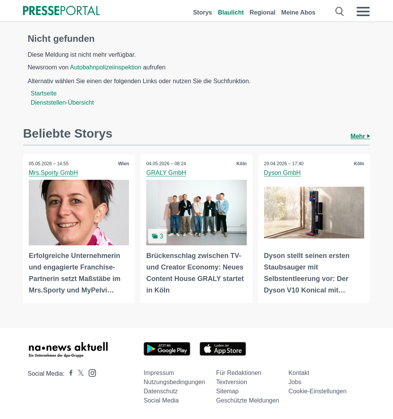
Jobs (295, 382)
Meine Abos (298, 12)
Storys (202, 12)
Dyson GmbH (282, 172)
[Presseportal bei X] (78, 373)
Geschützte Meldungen (247, 400)
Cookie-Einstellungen (318, 391)
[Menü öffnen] (363, 11)
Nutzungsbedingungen (174, 382)
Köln (241, 163)
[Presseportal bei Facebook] (68, 373)
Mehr (360, 136)
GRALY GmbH (166, 172)
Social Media (161, 400)
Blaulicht (231, 12)
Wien (123, 163)
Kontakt (299, 373)
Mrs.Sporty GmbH (53, 172)
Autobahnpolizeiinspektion (105, 67)
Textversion (231, 382)
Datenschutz (161, 391)
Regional (262, 12)
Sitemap (227, 391)
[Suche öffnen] (340, 11)
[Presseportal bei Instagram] (90, 372)
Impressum (159, 373)
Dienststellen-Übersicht (62, 102)
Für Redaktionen (238, 373)
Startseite (44, 93)
